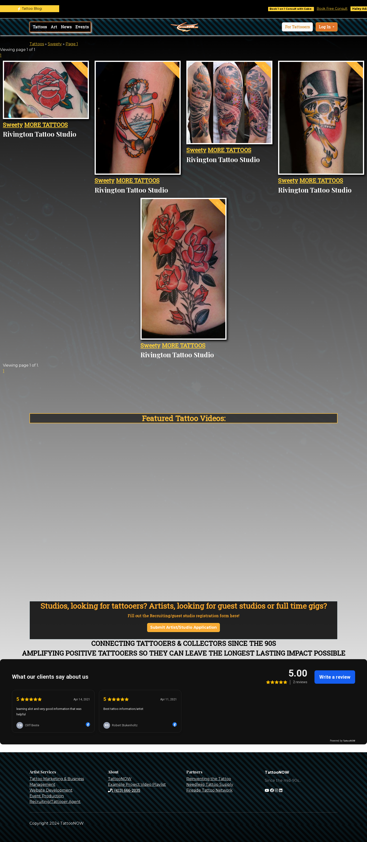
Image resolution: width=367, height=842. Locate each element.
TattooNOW (119, 779)
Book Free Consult (336, 8)
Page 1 (72, 44)
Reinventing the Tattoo (208, 779)
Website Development (50, 790)
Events (82, 26)
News (66, 26)
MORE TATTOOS (46, 125)
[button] (297, 26)
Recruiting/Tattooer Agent (55, 801)
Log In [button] (325, 26)
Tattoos (40, 26)
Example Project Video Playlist (137, 784)
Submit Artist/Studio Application (183, 627)
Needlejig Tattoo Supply (209, 784)
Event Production (46, 796)
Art (54, 26)
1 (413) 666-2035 (124, 790)
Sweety (55, 44)
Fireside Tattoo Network (209, 790)
